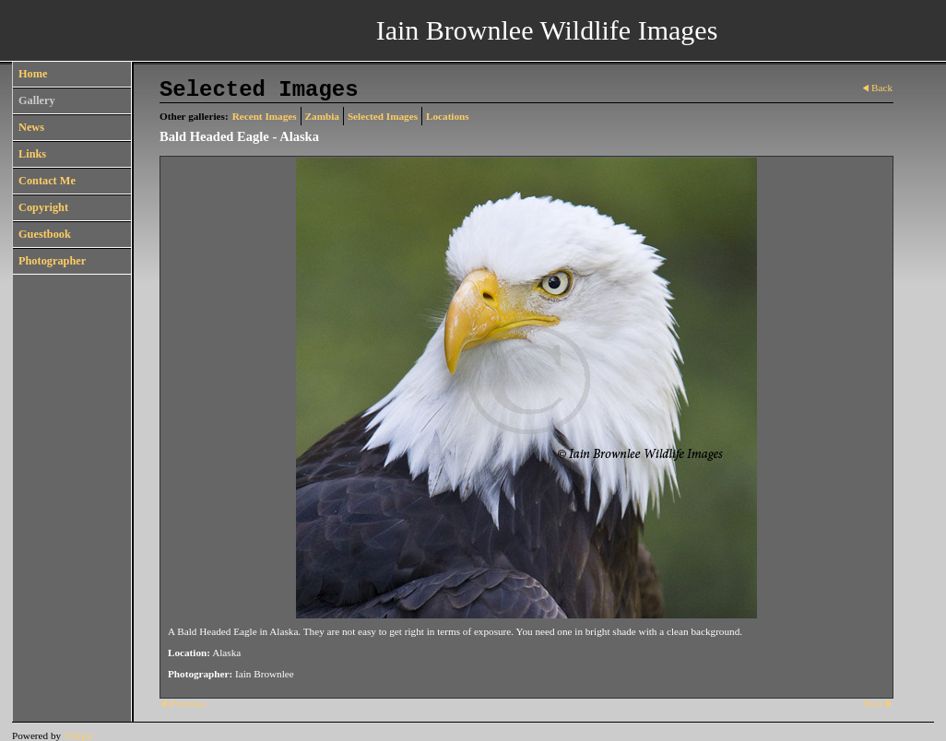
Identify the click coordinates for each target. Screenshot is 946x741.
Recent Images (264, 116)
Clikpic (79, 735)
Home (32, 73)
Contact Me (47, 180)
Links (32, 153)
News (31, 127)
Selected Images (383, 116)
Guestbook (44, 234)
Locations (447, 116)
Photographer (52, 260)
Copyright (43, 207)
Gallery (36, 100)
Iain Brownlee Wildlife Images (547, 30)
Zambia (322, 116)
